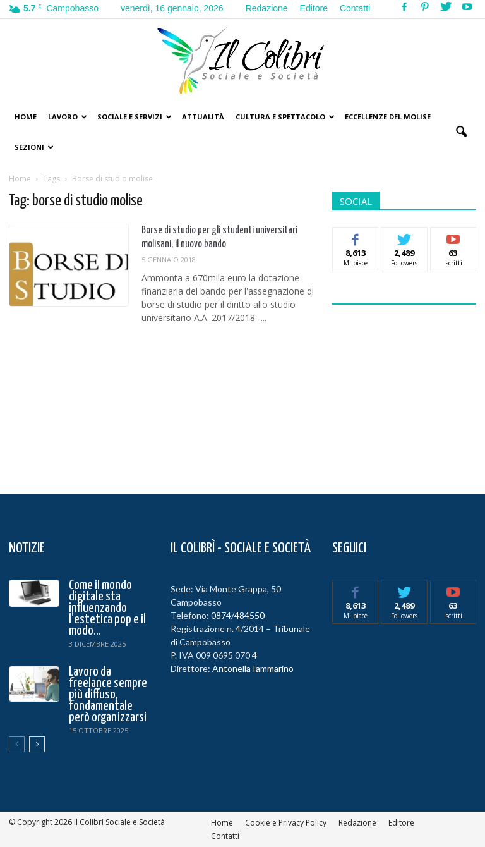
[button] (461, 132)
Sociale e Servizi (134, 116)
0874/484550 (238, 615)
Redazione (267, 8)
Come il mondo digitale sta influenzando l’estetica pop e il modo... (107, 608)
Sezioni (34, 147)
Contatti (355, 8)
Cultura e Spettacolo (285, 116)
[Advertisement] (408, 391)
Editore (314, 8)
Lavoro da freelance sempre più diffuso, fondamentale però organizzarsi (108, 695)
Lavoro (67, 116)
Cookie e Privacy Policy (285, 822)
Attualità (203, 116)
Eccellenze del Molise (388, 116)
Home (26, 116)
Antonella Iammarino (253, 668)
